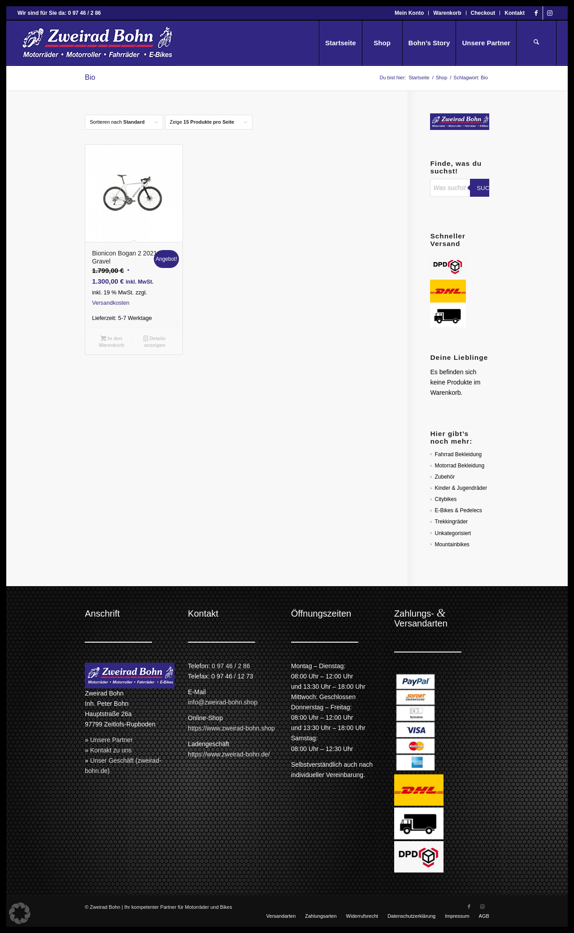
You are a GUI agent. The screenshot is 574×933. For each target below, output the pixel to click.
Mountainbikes (452, 544)
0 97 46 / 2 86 (231, 666)
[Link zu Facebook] (536, 13)
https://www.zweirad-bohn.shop (231, 728)
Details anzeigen (154, 342)
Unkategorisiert (453, 533)
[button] (19, 913)
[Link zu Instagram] (550, 13)
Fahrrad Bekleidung (458, 454)
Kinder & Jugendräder (461, 488)
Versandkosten (110, 303)
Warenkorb (447, 13)
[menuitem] (409, 13)
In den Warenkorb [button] (111, 342)
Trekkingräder (451, 521)
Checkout (483, 13)
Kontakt (514, 13)
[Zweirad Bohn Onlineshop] (95, 43)
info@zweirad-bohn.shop (222, 702)
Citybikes (446, 499)
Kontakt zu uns (111, 750)
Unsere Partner (111, 739)
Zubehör (445, 477)
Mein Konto (409, 13)
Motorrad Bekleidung (459, 465)
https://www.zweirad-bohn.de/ (229, 754)
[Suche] (536, 43)
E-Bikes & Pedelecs (458, 510)
